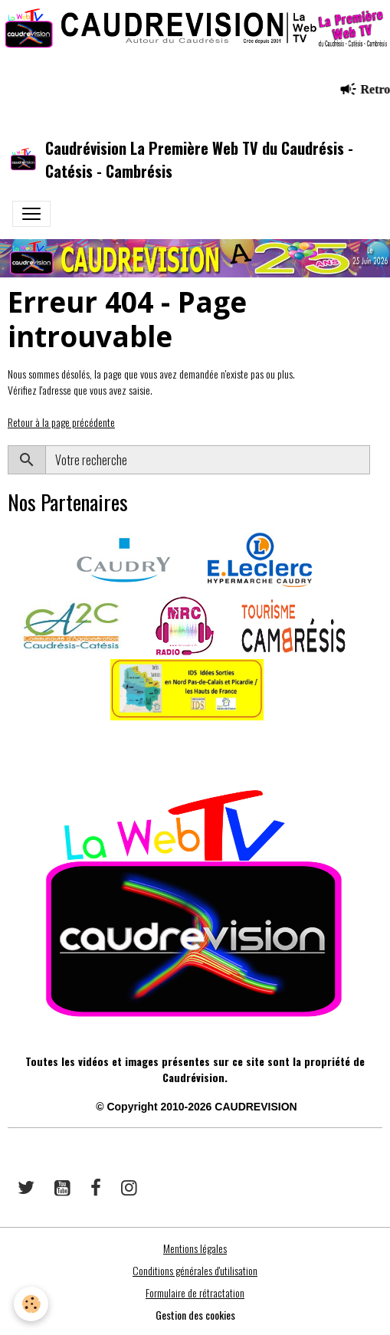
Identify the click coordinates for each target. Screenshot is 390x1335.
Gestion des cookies (195, 1315)
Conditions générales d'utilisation (195, 1270)
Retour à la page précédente (61, 422)
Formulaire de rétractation (195, 1292)
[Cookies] (31, 1304)
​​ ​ (9, 742)
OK (375, 460)
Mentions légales (195, 1248)
